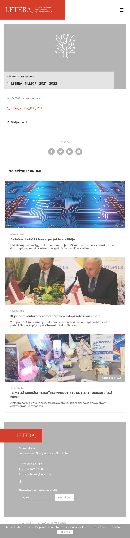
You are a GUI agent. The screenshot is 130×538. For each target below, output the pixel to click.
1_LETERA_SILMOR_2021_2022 (24, 108)
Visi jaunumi (27, 77)
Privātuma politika (30, 464)
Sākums (11, 77)
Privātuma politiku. (111, 527)
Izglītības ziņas (111, 378)
